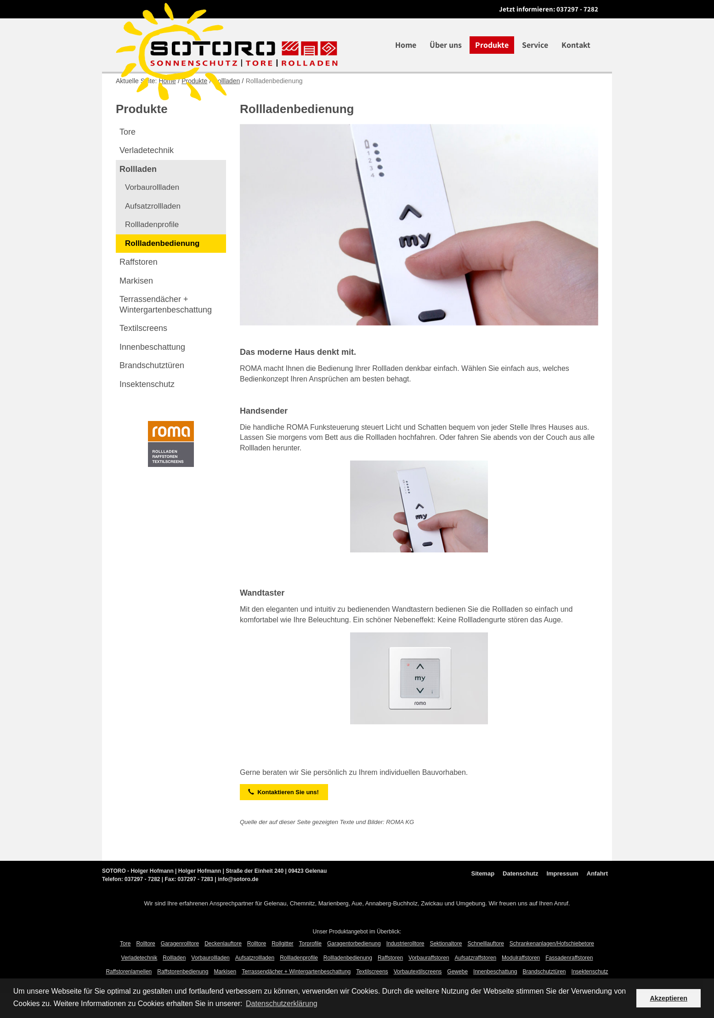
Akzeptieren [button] (668, 998)
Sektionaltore (446, 969)
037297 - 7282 (577, 9)
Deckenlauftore (223, 969)
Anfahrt (597, 898)
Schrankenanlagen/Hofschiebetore (552, 969)
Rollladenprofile (152, 249)
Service (535, 45)
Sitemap (483, 898)
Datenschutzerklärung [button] (281, 1003)
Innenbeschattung (152, 372)
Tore (127, 157)
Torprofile (310, 969)
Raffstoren (138, 287)
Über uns (446, 45)
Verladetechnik (146, 175)
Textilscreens (143, 353)
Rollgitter (282, 969)
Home (405, 45)
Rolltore (145, 969)
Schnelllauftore (485, 969)
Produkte (492, 45)
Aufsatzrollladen (153, 231)
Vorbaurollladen (152, 212)
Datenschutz (520, 898)
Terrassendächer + (165, 330)
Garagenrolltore (180, 969)
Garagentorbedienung (354, 969)
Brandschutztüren (151, 390)
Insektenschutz (147, 409)
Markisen (136, 306)
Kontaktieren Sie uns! (283, 817)
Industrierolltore (405, 969)
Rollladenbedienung (162, 268)
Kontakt (575, 45)
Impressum (562, 898)
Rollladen (226, 106)
